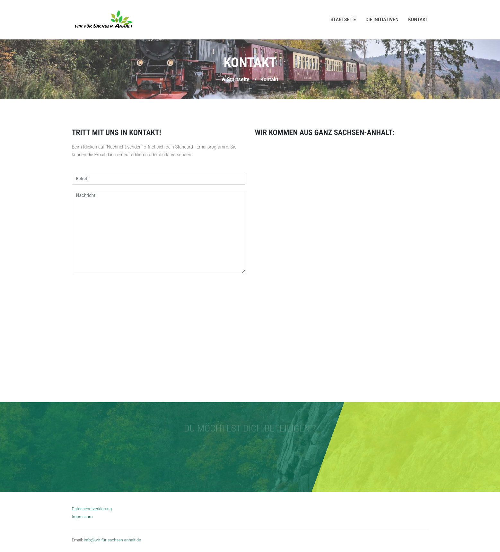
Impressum (82, 516)
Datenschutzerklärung (92, 508)
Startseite (343, 19)
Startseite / (239, 79)
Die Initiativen (382, 19)
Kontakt (418, 19)
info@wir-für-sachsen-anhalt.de (112, 540)
